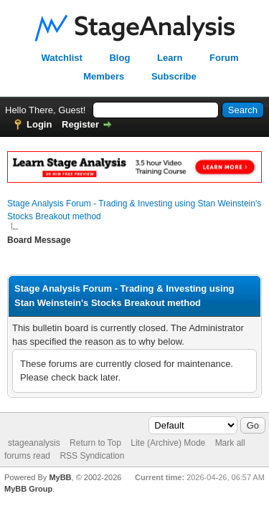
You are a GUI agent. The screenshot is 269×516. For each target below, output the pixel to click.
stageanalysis (34, 443)
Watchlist (62, 57)
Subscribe (174, 76)
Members (103, 76)
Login (39, 124)
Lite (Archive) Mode (168, 443)
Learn (169, 57)
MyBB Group (28, 488)
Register (80, 124)
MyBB (60, 477)
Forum (223, 57)
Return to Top (95, 443)
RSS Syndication (92, 456)
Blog (119, 57)
